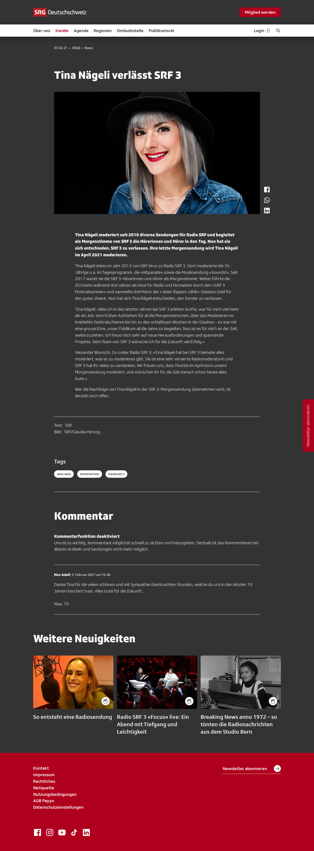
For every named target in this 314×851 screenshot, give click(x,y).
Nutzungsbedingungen (55, 794)
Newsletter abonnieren (252, 768)
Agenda (81, 30)
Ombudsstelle (130, 30)
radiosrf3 (116, 474)
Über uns (41, 30)
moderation (89, 474)
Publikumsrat (161, 30)
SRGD (76, 48)
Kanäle (61, 30)
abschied (64, 474)
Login (262, 30)
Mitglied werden (260, 12)
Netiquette (43, 787)
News (89, 48)
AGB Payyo (43, 800)
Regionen (103, 30)
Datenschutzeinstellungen (58, 807)
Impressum (44, 774)
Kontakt (41, 768)
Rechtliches (44, 781)
